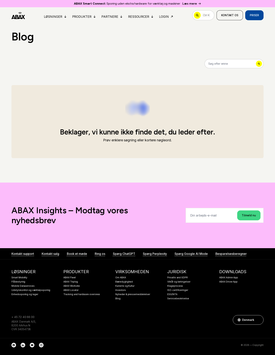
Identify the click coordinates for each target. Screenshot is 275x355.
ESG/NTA (172, 294)
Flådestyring (18, 281)
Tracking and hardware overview (81, 294)
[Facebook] (13, 345)
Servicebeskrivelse (178, 298)
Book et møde (77, 253)
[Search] (234, 63)
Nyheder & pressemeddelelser (132, 294)
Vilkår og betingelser (178, 281)
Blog (118, 298)
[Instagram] (41, 345)
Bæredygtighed (124, 281)
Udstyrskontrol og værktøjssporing (30, 290)
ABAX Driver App (228, 281)
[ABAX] (18, 15)
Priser (254, 15)
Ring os (100, 253)
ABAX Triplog (70, 281)
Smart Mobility (19, 277)
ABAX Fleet (69, 277)
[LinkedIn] (23, 345)
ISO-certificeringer (177, 290)
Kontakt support (22, 253)
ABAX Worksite (71, 286)
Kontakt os (230, 15)
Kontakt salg (50, 253)
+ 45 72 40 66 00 (22, 317)
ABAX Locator (70, 290)
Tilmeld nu (249, 215)
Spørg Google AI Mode (191, 253)
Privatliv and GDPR (177, 277)
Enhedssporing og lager (24, 294)
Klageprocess (175, 286)
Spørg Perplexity (155, 253)
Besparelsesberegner (231, 253)
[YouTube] (32, 345)
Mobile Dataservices (23, 286)
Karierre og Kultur (124, 286)
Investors (120, 290)
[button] (259, 320)
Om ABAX (120, 277)
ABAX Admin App (228, 277)
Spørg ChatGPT (124, 253)
